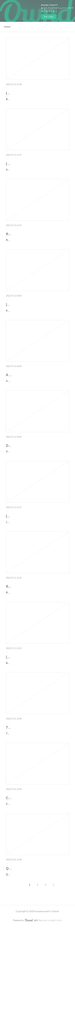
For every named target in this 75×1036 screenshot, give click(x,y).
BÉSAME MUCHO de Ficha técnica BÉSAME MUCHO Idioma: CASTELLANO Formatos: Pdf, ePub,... (35, 739)
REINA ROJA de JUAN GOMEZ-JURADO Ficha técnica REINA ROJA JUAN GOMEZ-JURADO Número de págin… (37, 262)
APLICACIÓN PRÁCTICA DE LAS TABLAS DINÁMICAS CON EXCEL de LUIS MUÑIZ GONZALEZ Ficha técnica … (37, 498)
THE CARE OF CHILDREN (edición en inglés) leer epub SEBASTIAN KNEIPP (33, 809)
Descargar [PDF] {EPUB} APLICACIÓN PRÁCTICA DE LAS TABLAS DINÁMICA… (36, 487)
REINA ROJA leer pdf (21, 254)
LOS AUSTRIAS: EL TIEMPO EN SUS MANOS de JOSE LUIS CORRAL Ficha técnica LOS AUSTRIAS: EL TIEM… (37, 578)
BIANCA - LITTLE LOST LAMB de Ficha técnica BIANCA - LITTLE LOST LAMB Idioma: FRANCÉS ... (37, 107)
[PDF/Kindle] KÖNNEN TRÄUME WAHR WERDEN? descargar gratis (34, 331)
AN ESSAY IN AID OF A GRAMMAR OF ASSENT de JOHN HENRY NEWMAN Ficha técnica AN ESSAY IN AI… (37, 187)
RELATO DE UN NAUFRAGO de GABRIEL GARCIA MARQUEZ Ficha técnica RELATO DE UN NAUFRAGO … (37, 659)
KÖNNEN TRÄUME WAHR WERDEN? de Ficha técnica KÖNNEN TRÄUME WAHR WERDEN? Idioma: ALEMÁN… (37, 342)
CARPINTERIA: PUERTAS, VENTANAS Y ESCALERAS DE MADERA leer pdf (36, 889)
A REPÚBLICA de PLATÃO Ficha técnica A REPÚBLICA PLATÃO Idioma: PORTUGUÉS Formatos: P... (36, 417)
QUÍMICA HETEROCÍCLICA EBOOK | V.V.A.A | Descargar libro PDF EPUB (33, 969)
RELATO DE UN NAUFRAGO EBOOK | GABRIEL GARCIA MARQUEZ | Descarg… (36, 648)
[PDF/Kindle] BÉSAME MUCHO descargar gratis (36, 728)
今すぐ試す (49, 17)
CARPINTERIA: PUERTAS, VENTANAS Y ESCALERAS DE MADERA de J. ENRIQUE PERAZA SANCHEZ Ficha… (37, 900)
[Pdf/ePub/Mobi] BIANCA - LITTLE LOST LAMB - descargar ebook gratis (35, 96)
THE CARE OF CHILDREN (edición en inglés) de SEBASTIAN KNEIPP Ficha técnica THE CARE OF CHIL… (37, 820)
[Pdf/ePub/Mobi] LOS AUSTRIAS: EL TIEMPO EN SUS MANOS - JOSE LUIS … (36, 567)
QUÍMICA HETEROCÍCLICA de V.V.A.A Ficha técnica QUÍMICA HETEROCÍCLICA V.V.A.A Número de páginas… (37, 981)
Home (7, 26)
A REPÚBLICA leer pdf (22, 409)
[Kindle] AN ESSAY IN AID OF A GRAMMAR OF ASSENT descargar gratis (37, 176)
